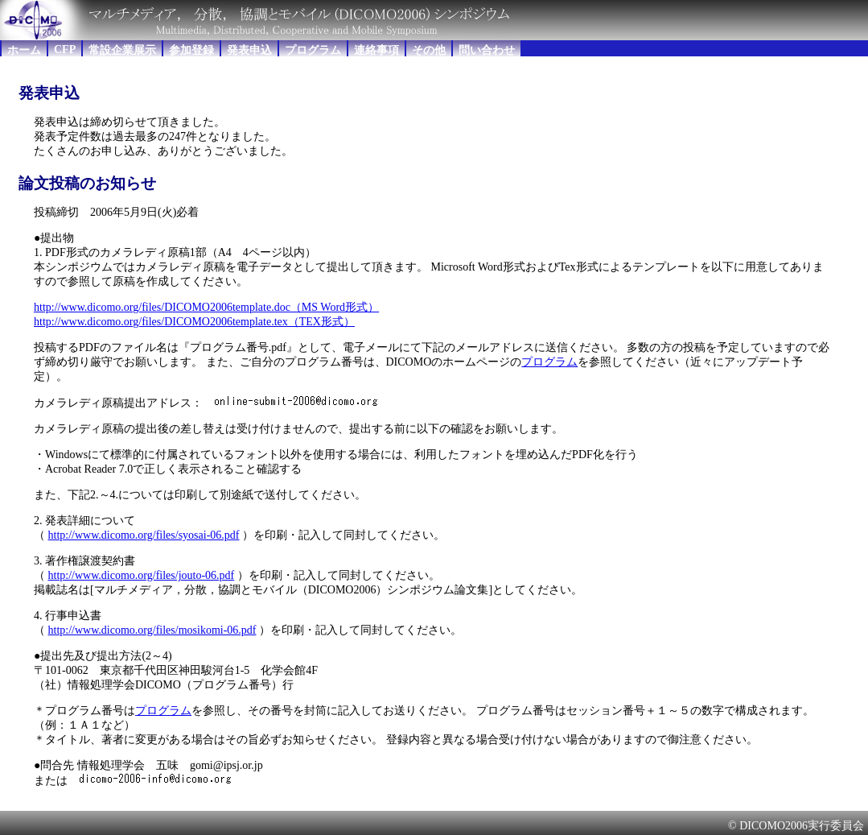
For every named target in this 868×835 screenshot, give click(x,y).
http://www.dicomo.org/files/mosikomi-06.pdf (152, 630)
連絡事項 (376, 50)
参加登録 (191, 50)
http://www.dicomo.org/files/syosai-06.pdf (144, 535)
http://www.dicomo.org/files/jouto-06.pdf (141, 575)
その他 (429, 50)
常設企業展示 (122, 50)
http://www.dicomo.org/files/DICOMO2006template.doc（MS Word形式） (206, 307)
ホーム (24, 50)
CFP (65, 49)
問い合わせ (487, 50)
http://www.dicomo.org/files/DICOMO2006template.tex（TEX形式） (194, 322)
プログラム (313, 50)
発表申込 (249, 50)
